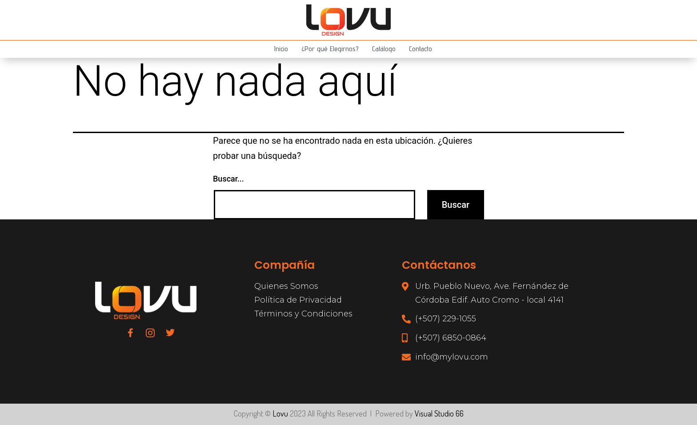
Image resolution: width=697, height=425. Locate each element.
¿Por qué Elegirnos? (330, 49)
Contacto (420, 49)
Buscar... (228, 178)
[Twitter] (170, 332)
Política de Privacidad (297, 300)
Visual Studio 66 (439, 413)
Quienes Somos (285, 286)
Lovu (280, 413)
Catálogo (383, 49)
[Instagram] (150, 332)
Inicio (281, 49)
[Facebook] (130, 332)
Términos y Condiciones (302, 313)
